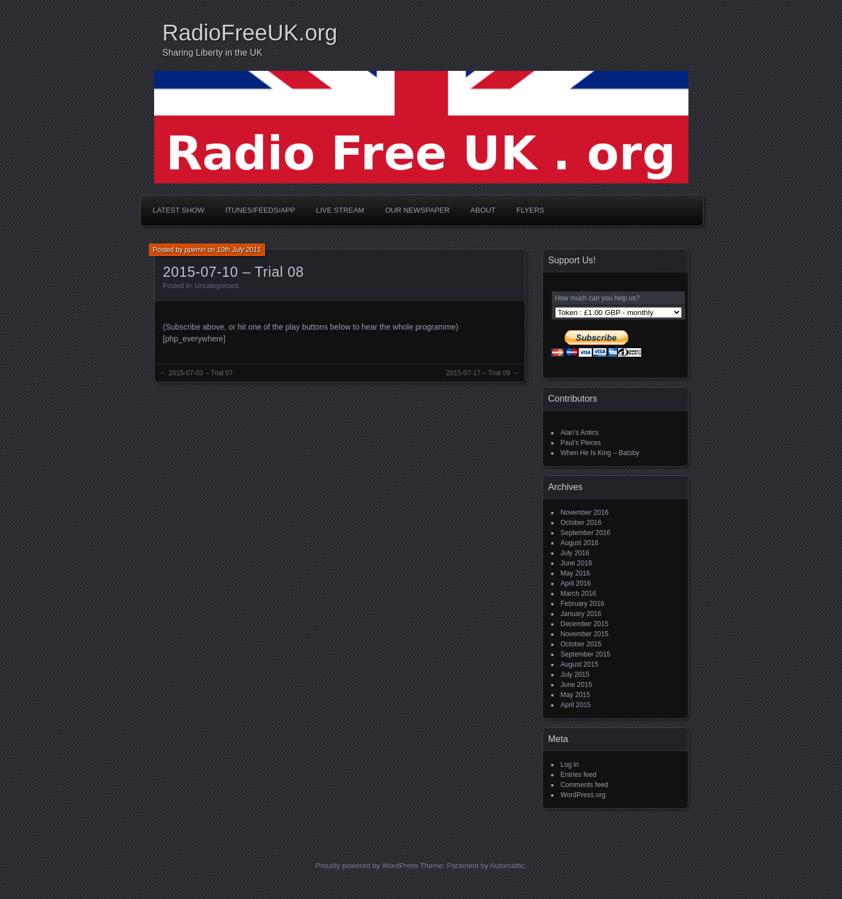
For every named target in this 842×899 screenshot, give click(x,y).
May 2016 (576, 573)
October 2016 (581, 523)
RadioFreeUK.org (250, 32)
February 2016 (583, 604)
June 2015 (576, 685)
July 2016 (575, 553)
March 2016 (578, 593)
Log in (570, 764)
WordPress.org (583, 795)
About (483, 210)
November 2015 (585, 634)
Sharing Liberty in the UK (213, 52)
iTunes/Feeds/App (260, 210)
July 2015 (575, 674)
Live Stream (340, 210)
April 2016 (576, 583)
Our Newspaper (417, 210)
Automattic (507, 865)
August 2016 (579, 543)
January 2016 (581, 614)
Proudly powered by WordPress (367, 865)
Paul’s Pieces (581, 443)
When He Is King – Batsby (600, 453)
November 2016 (585, 512)
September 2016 (586, 533)
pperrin (194, 250)
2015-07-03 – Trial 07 (201, 373)
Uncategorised (216, 286)
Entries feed (579, 775)
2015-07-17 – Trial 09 (478, 373)
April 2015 (576, 705)
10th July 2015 (239, 250)
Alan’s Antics (580, 433)
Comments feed (585, 785)
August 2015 (579, 664)
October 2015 (581, 644)
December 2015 (585, 624)
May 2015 (576, 695)
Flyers (530, 210)
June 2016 (576, 563)
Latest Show (179, 210)
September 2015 (586, 654)
